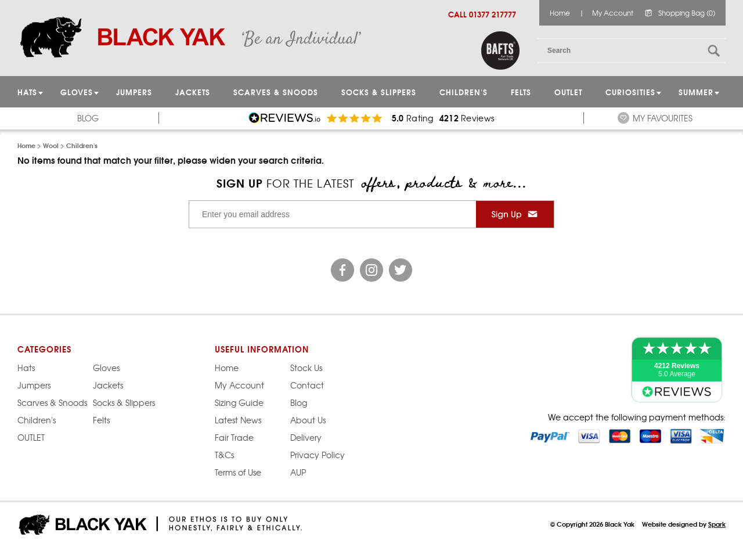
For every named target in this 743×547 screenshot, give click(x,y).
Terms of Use (238, 472)
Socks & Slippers (378, 92)
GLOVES (76, 92)
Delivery (306, 437)
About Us (308, 420)
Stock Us (306, 367)
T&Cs (224, 454)
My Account (612, 13)
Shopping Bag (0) (686, 13)
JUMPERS (134, 92)
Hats (26, 367)
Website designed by (684, 524)
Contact (307, 385)
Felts (521, 92)
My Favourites (662, 118)
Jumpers (34, 385)
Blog (88, 118)
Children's (463, 92)
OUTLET (568, 92)
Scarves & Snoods (275, 92)
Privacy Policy (317, 454)
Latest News (238, 420)
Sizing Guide (239, 402)
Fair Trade (234, 437)
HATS (27, 92)
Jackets (192, 92)
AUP (298, 472)
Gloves (106, 367)
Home (560, 13)
